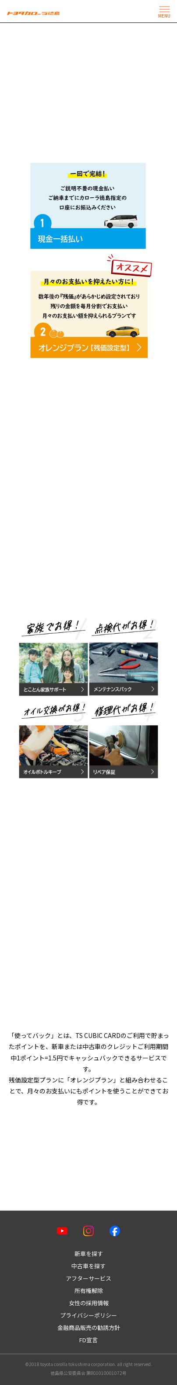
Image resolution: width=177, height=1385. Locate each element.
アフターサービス (88, 1278)
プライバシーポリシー (88, 1315)
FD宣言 (88, 1340)
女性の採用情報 (89, 1303)
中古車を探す (88, 1266)
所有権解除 (88, 1290)
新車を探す (88, 1253)
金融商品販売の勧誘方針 (88, 1327)
